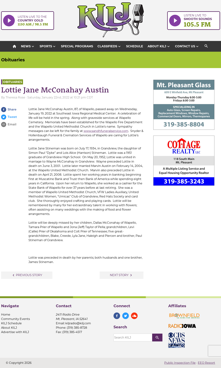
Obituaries (13, 59)
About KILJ (159, 46)
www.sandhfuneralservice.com (106, 131)
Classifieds (109, 46)
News (28, 46)
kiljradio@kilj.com (78, 323)
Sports (48, 46)
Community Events (15, 319)
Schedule (134, 46)
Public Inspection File (180, 363)
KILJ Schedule (11, 323)
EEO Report (206, 363)
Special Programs (77, 46)
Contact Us (187, 46)
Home (5, 314)
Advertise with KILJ (15, 332)
